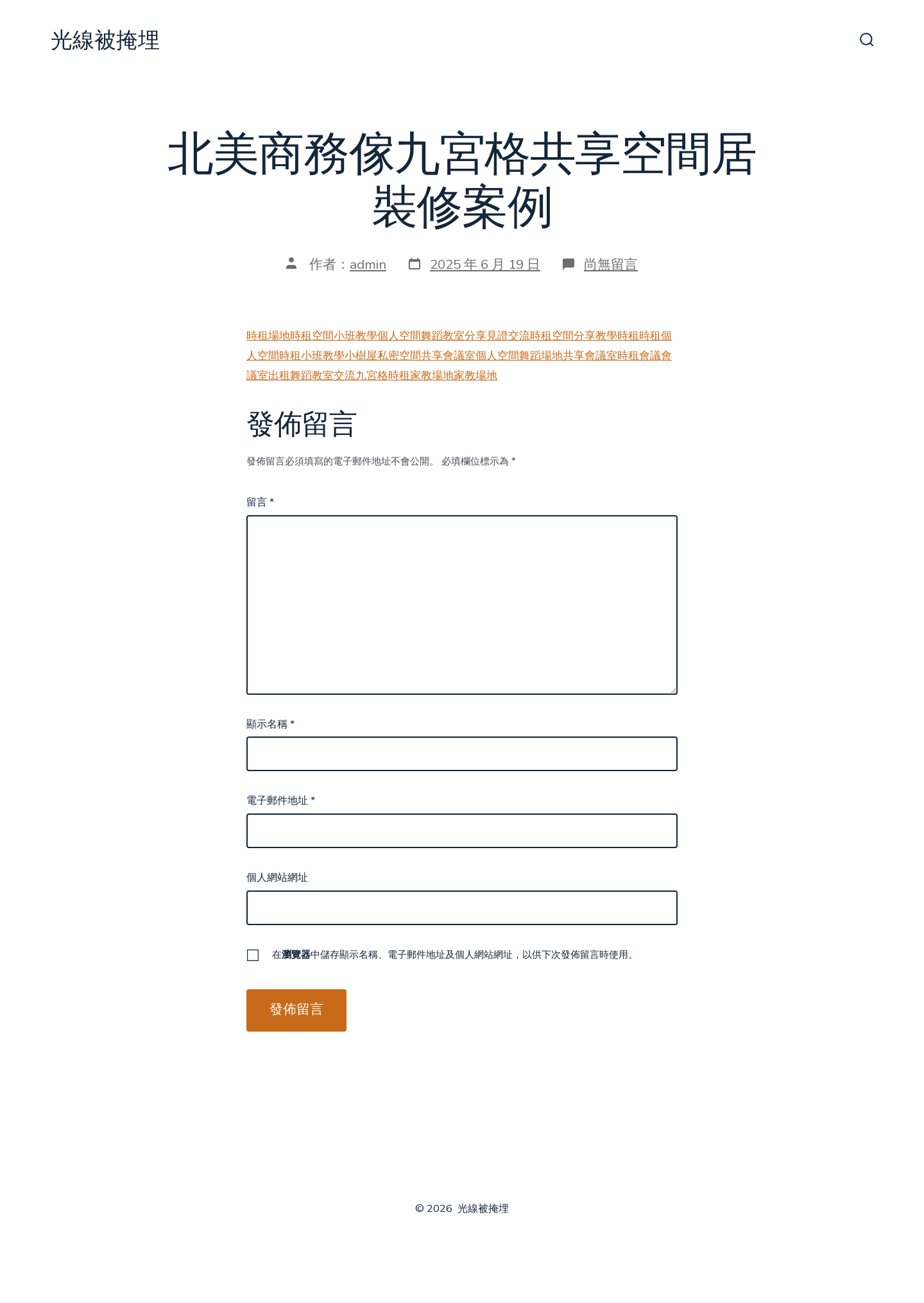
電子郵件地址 (280, 801)
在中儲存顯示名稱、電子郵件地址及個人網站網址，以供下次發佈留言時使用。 (455, 955)
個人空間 (399, 335)
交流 (519, 335)
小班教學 (355, 335)
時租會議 (639, 355)
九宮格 (371, 375)
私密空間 (399, 355)
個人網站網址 (277, 878)
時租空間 (312, 335)
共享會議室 (448, 355)
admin (368, 264)
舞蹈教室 (443, 335)
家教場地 (432, 375)
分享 (475, 335)
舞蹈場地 (541, 355)
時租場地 (268, 335)
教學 (606, 335)
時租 (628, 335)
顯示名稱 (270, 724)
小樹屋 (361, 355)
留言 (260, 502)
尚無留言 (611, 264)
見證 (497, 335)
